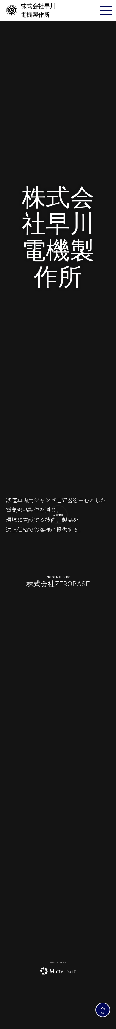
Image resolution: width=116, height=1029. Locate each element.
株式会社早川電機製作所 (31, 10)
